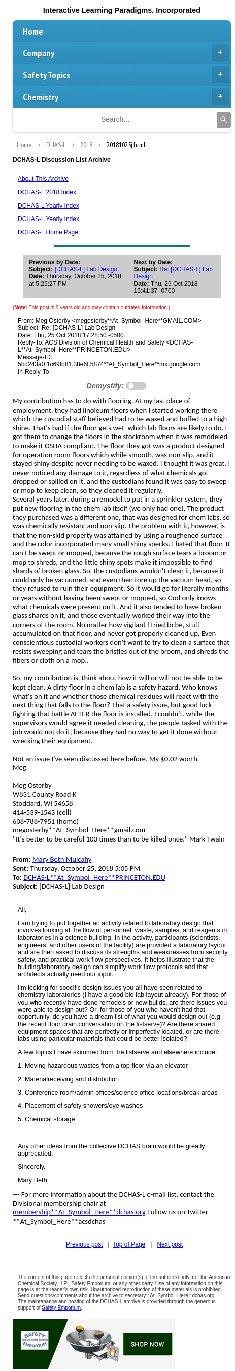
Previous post (84, 1244)
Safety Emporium (61, 1308)
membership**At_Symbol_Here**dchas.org (79, 1212)
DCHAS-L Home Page (48, 232)
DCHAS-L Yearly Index (48, 205)
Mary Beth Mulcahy (62, 859)
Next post (170, 1244)
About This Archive (43, 178)
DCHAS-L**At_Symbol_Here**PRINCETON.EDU (94, 877)
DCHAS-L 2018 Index (47, 192)
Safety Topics (126, 74)
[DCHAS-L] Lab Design (86, 269)
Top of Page (129, 1244)
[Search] (224, 120)
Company (126, 52)
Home (33, 31)
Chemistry (126, 96)
